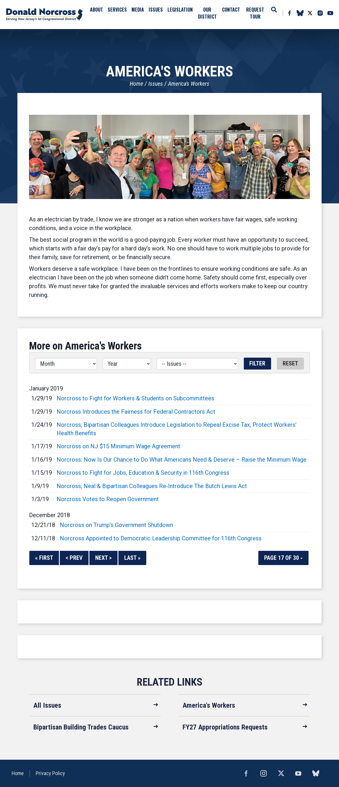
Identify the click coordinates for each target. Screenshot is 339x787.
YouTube (330, 13)
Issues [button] (156, 9)
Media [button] (137, 9)
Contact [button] (231, 9)
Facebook (289, 13)
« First (44, 557)
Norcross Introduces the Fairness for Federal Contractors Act (136, 411)
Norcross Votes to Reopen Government (108, 499)
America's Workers (188, 83)
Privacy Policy (50, 773)
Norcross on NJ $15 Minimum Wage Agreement (118, 446)
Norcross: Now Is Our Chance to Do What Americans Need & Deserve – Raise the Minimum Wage (181, 459)
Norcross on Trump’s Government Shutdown (116, 524)
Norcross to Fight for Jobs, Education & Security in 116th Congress (143, 472)
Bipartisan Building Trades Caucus (81, 727)
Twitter (310, 13)
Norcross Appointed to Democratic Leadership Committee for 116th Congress (161, 538)
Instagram (320, 13)
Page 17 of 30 (283, 557)
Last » (132, 557)
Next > (103, 557)
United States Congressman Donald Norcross (44, 14)
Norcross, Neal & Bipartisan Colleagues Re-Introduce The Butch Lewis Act (152, 486)
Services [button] (117, 9)
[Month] (66, 364)
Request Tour (255, 13)
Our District (207, 13)
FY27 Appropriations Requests (225, 727)
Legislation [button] (180, 9)
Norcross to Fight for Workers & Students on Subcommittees (135, 398)
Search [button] (274, 9)
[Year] (127, 364)
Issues (155, 83)
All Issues (47, 705)
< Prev (74, 557)
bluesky (300, 13)
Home (136, 83)
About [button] (96, 9)
